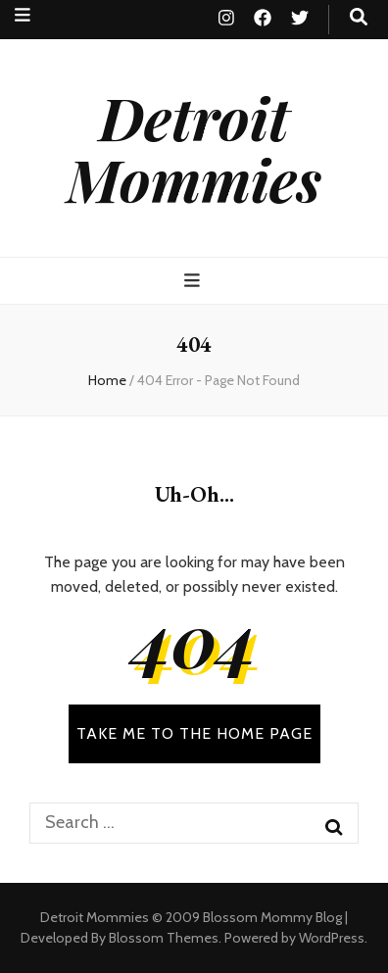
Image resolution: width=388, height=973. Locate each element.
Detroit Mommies (194, 147)
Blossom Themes (163, 938)
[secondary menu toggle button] (22, 15)
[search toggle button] (358, 17)
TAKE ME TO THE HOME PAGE (194, 733)
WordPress (331, 938)
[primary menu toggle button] (194, 280)
